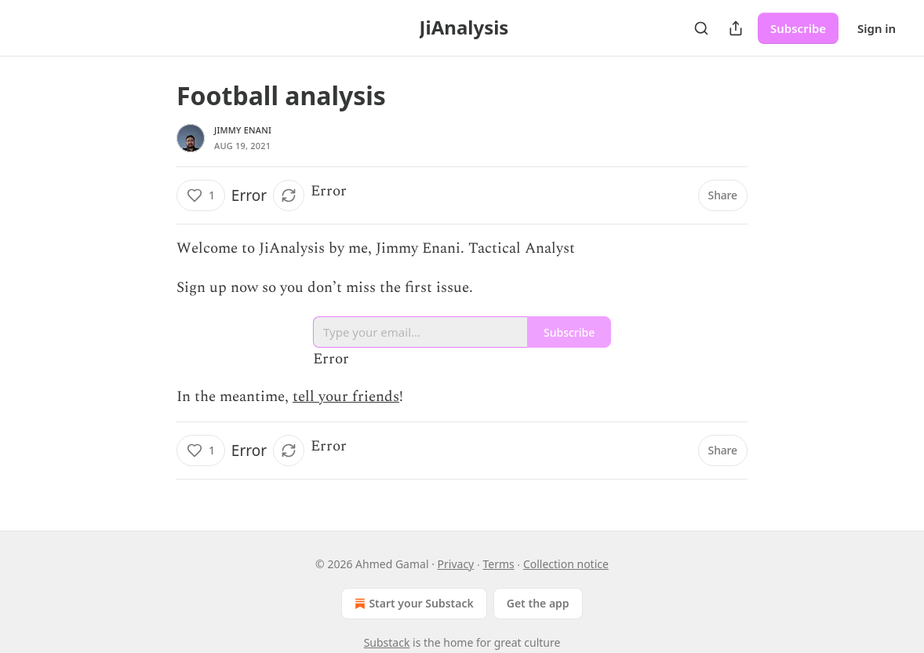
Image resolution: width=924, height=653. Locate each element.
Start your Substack (412, 603)
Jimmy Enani (242, 130)
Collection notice (566, 563)
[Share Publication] (735, 28)
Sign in (876, 28)
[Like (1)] (200, 195)
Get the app (538, 603)
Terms (498, 563)
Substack (387, 642)
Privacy (456, 563)
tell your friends (346, 396)
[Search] (701, 28)
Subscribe (798, 28)
